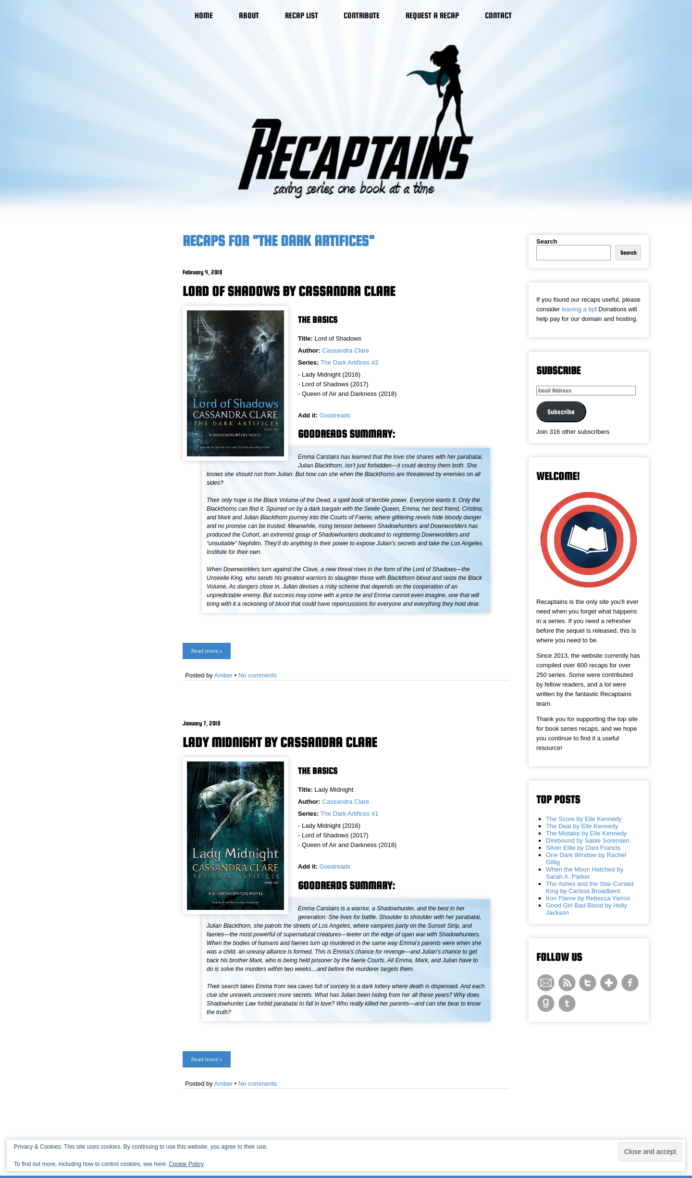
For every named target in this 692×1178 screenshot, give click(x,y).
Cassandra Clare (346, 350)
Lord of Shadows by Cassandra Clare (289, 291)
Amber (223, 675)
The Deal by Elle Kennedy (582, 826)
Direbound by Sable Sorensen (587, 840)
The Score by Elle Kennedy (584, 818)
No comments (257, 675)
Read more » (206, 650)
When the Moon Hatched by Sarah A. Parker (584, 873)
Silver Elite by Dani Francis (583, 847)
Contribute (362, 15)
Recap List (301, 15)
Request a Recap (432, 15)
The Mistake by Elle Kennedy (586, 833)
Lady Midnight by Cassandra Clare (280, 742)
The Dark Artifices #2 (350, 362)
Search (546, 241)
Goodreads (335, 415)
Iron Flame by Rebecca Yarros (588, 898)
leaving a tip (578, 309)
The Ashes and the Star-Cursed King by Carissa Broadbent (589, 887)
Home (204, 15)
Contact (498, 15)
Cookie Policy (186, 1164)
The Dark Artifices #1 (350, 813)
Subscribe (561, 412)
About (249, 15)
